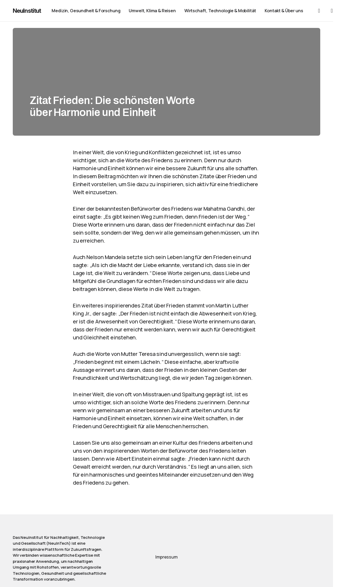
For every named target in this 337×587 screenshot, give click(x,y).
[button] (319, 10)
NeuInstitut (27, 10)
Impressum (166, 557)
